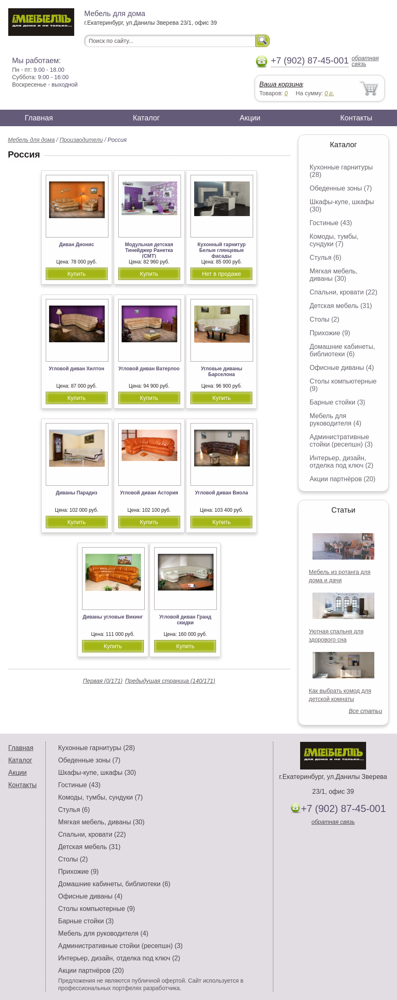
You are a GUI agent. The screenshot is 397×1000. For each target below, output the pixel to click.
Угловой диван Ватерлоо (148, 369)
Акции (250, 118)
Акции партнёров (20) (343, 478)
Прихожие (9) (330, 332)
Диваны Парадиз (76, 493)
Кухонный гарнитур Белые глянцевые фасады (221, 250)
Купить (76, 274)
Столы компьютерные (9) (96, 908)
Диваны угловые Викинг (112, 617)
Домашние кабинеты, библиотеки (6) (342, 350)
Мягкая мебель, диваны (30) (333, 275)
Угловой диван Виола (221, 493)
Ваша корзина (281, 84)
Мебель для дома (31, 139)
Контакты (356, 118)
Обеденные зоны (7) (341, 188)
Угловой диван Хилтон (76, 369)
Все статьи (365, 711)
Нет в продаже (221, 274)
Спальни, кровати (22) (343, 292)
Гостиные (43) (331, 222)
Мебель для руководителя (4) (335, 419)
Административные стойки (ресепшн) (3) (341, 440)
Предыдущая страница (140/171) (170, 681)
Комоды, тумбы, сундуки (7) (334, 240)
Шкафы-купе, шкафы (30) (97, 772)
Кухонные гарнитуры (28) (96, 747)
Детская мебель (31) (341, 305)
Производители (81, 139)
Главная (39, 118)
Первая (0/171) (102, 681)
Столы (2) (324, 319)
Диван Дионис (76, 244)
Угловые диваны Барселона (221, 371)
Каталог (146, 118)
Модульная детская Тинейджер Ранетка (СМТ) (149, 250)
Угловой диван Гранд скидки (185, 620)
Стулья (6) (325, 257)
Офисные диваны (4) (342, 367)
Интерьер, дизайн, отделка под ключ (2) (342, 461)
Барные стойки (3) (337, 402)
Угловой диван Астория (149, 493)
